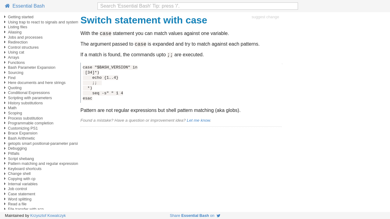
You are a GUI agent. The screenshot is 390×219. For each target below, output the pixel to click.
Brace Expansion (22, 133)
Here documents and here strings (37, 82)
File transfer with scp (26, 209)
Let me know (198, 123)
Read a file (17, 204)
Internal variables (22, 184)
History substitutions (25, 103)
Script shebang (21, 158)
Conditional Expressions (29, 92)
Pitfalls (14, 153)
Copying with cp (21, 178)
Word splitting (19, 199)
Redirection (18, 42)
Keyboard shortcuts (24, 168)
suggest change (265, 17)
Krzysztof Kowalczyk (48, 215)
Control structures (23, 47)
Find (12, 77)
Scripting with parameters (30, 98)
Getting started (21, 17)
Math (12, 108)
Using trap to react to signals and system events (49, 22)
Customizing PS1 (23, 128)
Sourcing (15, 72)
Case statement (21, 194)
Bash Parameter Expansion (31, 67)
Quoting (15, 87)
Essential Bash (25, 6)
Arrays (13, 57)
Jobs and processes (25, 37)
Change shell (19, 173)
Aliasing (15, 32)
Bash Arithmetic (21, 138)
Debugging (17, 148)
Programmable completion (30, 123)
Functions (16, 62)
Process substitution (25, 118)
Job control (17, 188)
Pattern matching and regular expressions (44, 163)
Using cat (16, 52)
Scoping (15, 113)
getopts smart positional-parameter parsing (45, 143)
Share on (195, 215)
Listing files (17, 27)
